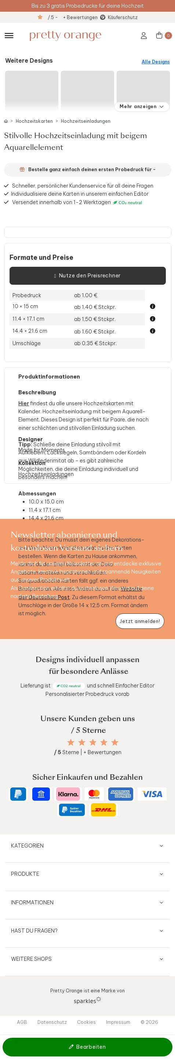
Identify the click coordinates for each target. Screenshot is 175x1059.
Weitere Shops (31, 959)
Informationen (32, 902)
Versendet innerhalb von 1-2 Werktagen (78, 202)
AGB (22, 1022)
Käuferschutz (123, 17)
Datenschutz (52, 1022)
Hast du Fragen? (34, 930)
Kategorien (27, 845)
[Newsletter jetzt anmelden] (140, 621)
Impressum (118, 1022)
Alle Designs (156, 61)
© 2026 (149, 1022)
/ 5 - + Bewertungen (73, 17)
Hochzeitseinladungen (85, 121)
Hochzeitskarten (34, 121)
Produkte (25, 874)
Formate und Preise (41, 258)
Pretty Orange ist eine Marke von (87, 996)
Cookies (86, 1022)
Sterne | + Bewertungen (87, 752)
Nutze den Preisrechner (87, 276)
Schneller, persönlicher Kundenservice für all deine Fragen (82, 185)
